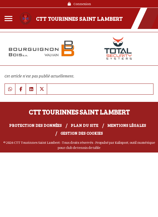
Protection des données (35, 125)
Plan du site (84, 125)
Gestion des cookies (81, 133)
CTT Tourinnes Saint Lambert (79, 18)
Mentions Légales (126, 125)
